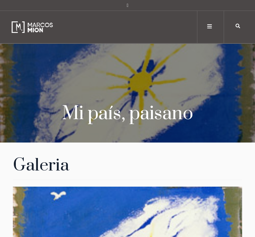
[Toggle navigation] (209, 26)
